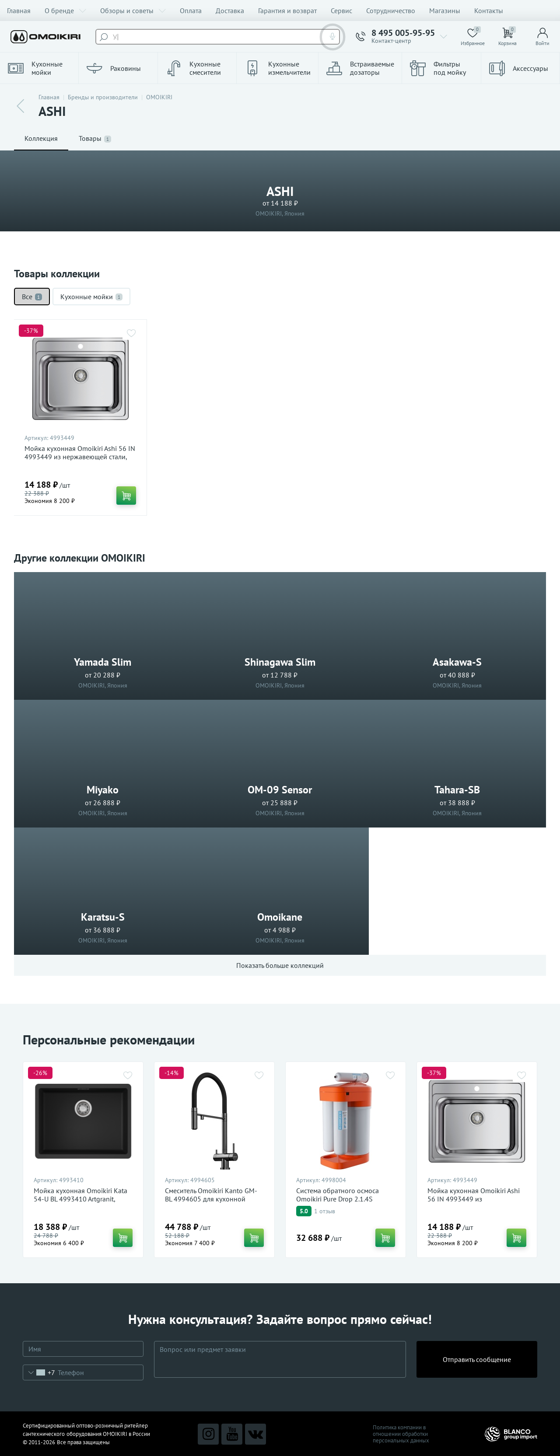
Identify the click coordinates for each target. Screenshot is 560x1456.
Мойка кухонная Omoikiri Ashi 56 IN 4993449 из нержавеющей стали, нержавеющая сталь (79, 456)
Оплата (191, 10)
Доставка (230, 10)
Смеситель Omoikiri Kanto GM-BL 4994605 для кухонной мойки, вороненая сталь (211, 1199)
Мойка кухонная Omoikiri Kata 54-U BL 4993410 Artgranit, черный (80, 1199)
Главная (19, 10)
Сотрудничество (390, 10)
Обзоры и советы (133, 10)
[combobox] (39, 1372)
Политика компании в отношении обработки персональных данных (401, 1434)
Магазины (444, 10)
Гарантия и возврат (287, 10)
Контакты (488, 10)
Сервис (341, 10)
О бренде (65, 10)
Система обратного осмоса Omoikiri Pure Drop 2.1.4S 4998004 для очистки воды (338, 1199)
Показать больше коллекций (280, 965)
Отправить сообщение (477, 1359)
